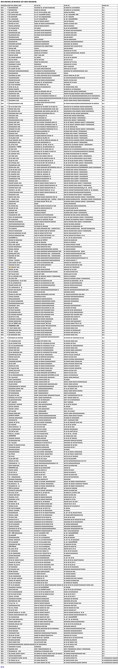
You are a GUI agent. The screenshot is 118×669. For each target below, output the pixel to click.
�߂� (2, 667)
